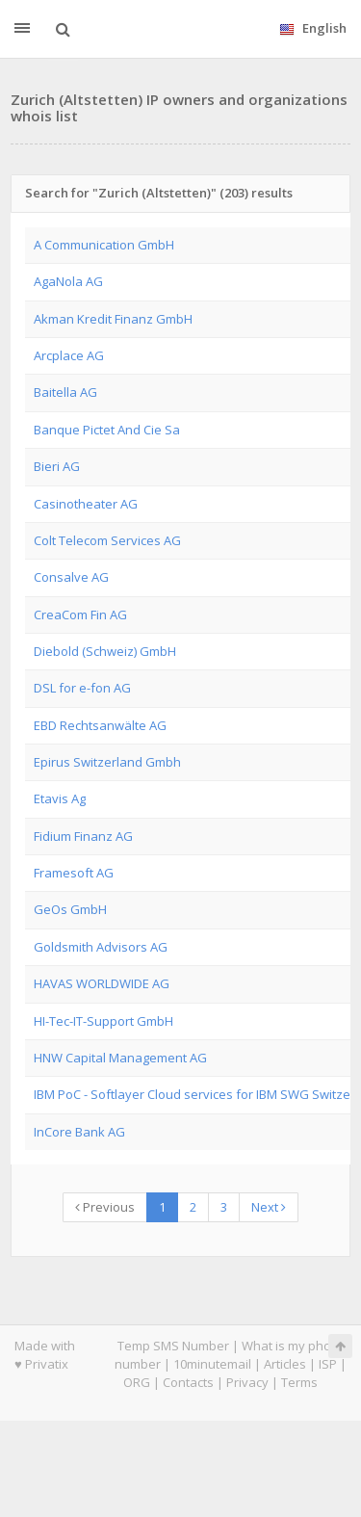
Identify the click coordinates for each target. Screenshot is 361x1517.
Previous (105, 1207)
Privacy (247, 1382)
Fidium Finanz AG (83, 836)
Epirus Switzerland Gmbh (107, 762)
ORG (136, 1382)
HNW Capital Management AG (120, 1057)
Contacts (188, 1382)
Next (268, 1207)
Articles (285, 1364)
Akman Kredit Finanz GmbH (113, 318)
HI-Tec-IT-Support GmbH (103, 1021)
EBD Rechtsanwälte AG (100, 725)
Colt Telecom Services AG (107, 540)
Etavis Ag (60, 798)
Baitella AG (65, 392)
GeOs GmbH (70, 909)
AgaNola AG (68, 281)
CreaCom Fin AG (80, 614)
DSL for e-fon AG (82, 687)
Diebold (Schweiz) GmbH (105, 651)
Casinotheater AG (86, 503)
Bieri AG (57, 466)
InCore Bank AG (79, 1131)
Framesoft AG (74, 872)
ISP (328, 1364)
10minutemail (212, 1364)
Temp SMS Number (173, 1345)
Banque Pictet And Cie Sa (107, 429)
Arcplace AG (69, 355)
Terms (299, 1382)
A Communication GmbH (104, 244)
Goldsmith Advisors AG (101, 946)
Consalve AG (71, 577)
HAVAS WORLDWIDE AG (101, 983)
